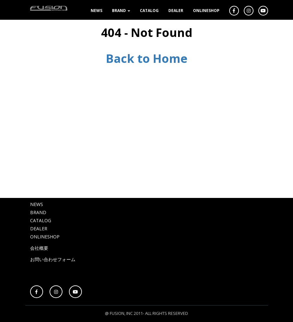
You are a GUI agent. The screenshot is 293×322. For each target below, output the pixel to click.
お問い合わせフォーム (52, 259)
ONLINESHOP (206, 10)
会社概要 (39, 248)
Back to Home (146, 58)
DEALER (175, 10)
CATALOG (149, 10)
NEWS (96, 10)
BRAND (121, 10)
